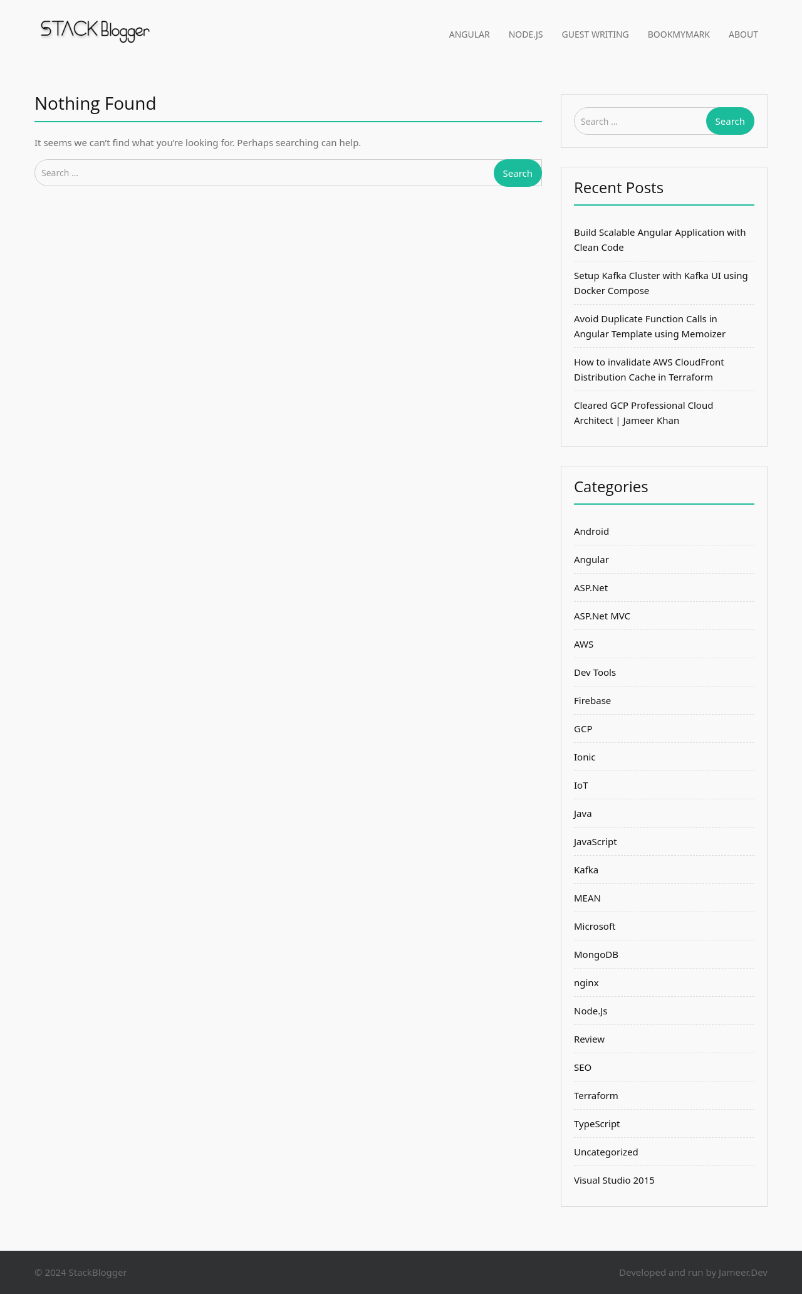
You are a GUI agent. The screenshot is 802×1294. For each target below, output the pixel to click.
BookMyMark (679, 34)
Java (583, 813)
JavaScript (595, 841)
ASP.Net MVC (602, 615)
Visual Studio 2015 (614, 1180)
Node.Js (526, 34)
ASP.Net (591, 587)
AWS (583, 644)
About (743, 34)
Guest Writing (595, 34)
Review (589, 1039)
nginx (586, 982)
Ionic (585, 756)
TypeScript (597, 1123)
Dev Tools (595, 672)
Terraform (596, 1095)
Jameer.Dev (743, 1272)
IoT (581, 785)
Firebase (592, 700)
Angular (469, 34)
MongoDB (596, 954)
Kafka (586, 869)
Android (591, 531)
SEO (582, 1067)
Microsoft (594, 926)
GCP (583, 728)
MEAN (587, 898)
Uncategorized (606, 1151)
